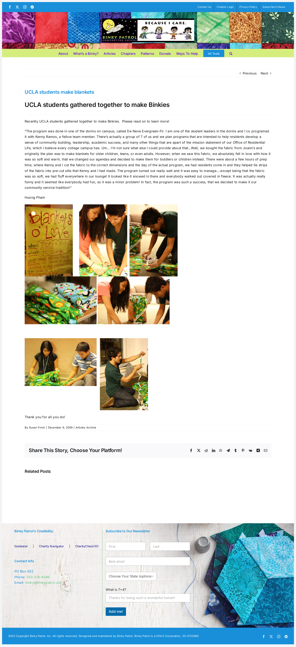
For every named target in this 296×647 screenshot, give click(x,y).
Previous (250, 73)
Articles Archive (86, 427)
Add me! (116, 611)
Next (264, 73)
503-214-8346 (38, 577)
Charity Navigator (51, 546)
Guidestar (21, 546)
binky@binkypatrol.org (43, 583)
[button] (230, 53)
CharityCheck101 (87, 546)
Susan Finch (37, 427)
